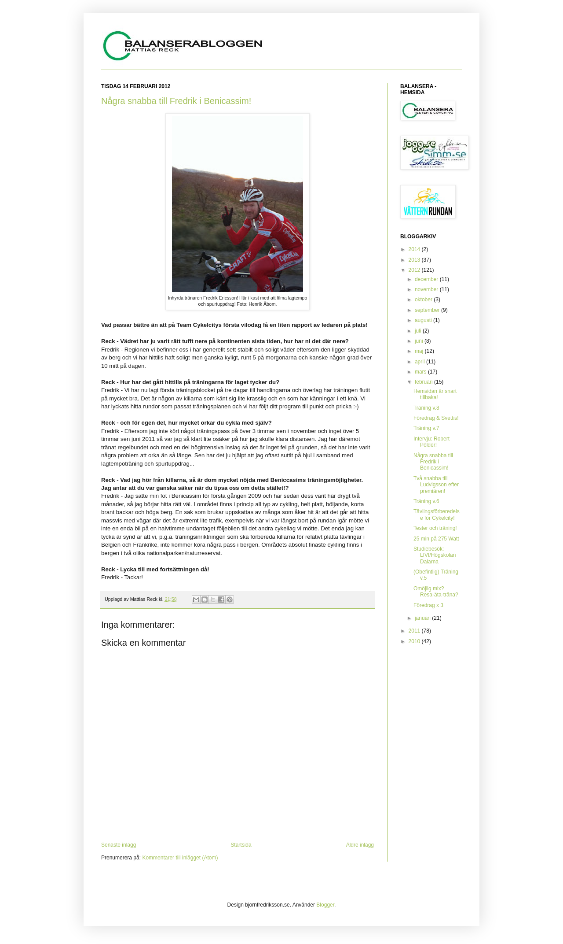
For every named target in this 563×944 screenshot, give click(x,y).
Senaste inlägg (118, 845)
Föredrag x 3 (428, 605)
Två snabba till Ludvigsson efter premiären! (436, 484)
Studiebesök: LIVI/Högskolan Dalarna (434, 555)
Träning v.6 (426, 501)
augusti (424, 320)
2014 (415, 249)
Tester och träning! (435, 528)
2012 (415, 270)
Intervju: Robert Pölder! (431, 442)
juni (419, 341)
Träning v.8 (426, 408)
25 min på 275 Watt (436, 539)
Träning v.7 (426, 428)
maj (420, 351)
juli (419, 331)
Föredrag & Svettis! (436, 418)
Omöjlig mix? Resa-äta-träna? (435, 591)
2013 (415, 260)
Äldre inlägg (360, 845)
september (428, 310)
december (427, 279)
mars (421, 372)
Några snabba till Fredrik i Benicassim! (176, 101)
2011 (415, 631)
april (420, 362)
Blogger (325, 905)
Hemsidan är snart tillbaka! (435, 394)
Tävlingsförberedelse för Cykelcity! (436, 514)
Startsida (240, 845)
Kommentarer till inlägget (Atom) (180, 858)
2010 (415, 641)
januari (423, 618)
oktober (424, 299)
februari (424, 382)
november (427, 289)
